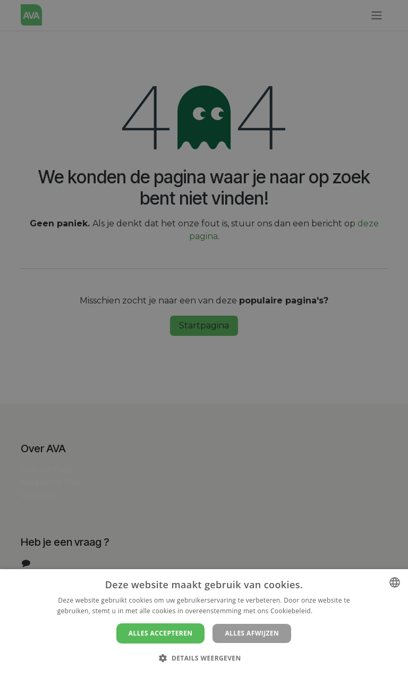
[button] (204, 657)
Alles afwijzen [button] (252, 633)
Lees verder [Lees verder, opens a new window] (332, 610)
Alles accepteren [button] (161, 633)
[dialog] (204, 623)
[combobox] (394, 582)
